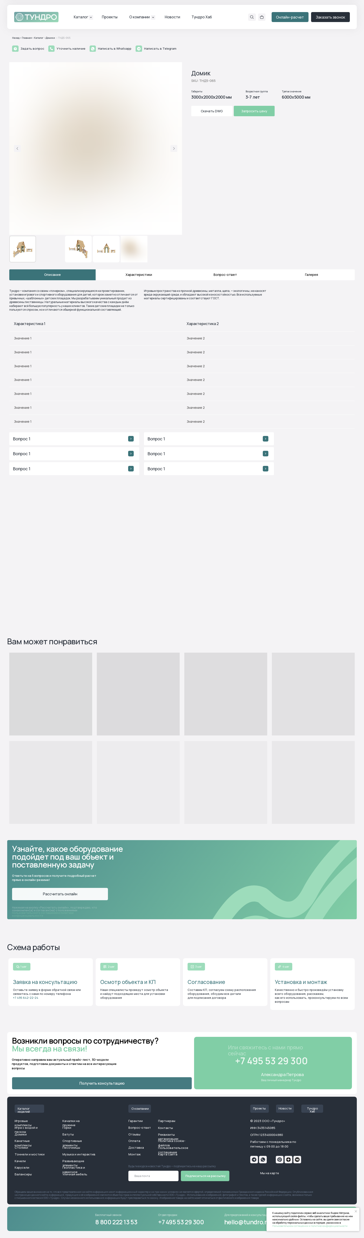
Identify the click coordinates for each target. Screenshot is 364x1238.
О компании (139, 16)
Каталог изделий (24, 1110)
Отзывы (134, 1134)
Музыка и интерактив (78, 1154)
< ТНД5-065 (63, 37)
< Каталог (37, 37)
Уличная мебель (74, 1174)
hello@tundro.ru (247, 1222)
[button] (15, 48)
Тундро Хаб (202, 16)
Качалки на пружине (71, 1123)
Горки (66, 1127)
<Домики (49, 37)
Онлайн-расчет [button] (290, 17)
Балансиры (23, 1174)
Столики (21, 1147)
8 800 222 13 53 (116, 1222)
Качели (20, 1161)
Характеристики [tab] (139, 274)
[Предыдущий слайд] (17, 148)
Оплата (134, 1141)
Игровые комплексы (23, 1123)
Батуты (68, 1134)
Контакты (165, 1128)
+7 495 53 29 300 (181, 1222)
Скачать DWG (212, 111)
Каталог (81, 16)
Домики (21, 1134)
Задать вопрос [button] (32, 48)
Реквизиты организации (168, 1136)
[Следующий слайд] (173, 148)
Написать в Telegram (160, 48)
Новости (172, 16)
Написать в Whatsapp (114, 48)
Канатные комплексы (23, 1143)
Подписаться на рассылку (205, 1176)
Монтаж (134, 1154)
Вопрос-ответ (139, 1127)
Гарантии (135, 1121)
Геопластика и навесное (73, 1169)
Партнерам (166, 1121)
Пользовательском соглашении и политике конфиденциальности (310, 1226)
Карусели (22, 1167)
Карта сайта (167, 1154)
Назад (16, 37)
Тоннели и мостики (30, 1154)
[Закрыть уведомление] (356, 1211)
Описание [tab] (52, 274)
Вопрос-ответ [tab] (225, 274)
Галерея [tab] (311, 274)
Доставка (136, 1147)
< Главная (26, 37)
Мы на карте (269, 1173)
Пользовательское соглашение (173, 1150)
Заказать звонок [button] (330, 17)
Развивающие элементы (73, 1163)
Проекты (109, 16)
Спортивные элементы (72, 1143)
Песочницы (71, 1147)
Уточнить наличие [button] (71, 48)
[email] (153, 1176)
